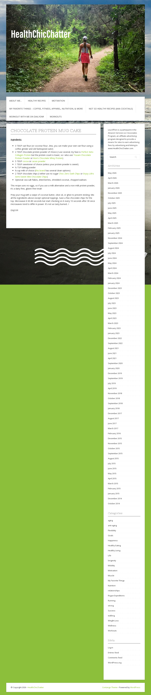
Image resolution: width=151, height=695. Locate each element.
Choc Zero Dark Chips (69, 173)
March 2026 (113, 183)
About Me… (15, 100)
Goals (110, 535)
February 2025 (114, 228)
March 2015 (113, 483)
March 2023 (113, 323)
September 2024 (115, 243)
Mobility (111, 565)
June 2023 (112, 308)
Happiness (113, 540)
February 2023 (114, 328)
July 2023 (112, 303)
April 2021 (112, 358)
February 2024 (114, 278)
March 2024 (113, 273)
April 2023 (112, 318)
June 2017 (112, 423)
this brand (40, 170)
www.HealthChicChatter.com (120, 148)
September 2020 (115, 363)
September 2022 (115, 343)
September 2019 (115, 378)
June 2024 (112, 258)
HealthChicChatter (36, 687)
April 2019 (112, 388)
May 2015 (112, 473)
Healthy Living (114, 550)
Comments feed (115, 657)
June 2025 (112, 208)
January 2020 (113, 368)
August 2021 (113, 348)
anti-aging (112, 525)
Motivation (58, 100)
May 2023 (112, 313)
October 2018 (114, 398)
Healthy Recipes (37, 100)
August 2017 (113, 418)
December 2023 (115, 288)
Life (109, 555)
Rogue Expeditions (116, 595)
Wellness (112, 625)
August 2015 (113, 458)
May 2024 (112, 263)
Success (111, 610)
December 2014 (115, 498)
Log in (110, 647)
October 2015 (114, 448)
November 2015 (115, 443)
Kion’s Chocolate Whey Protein (48, 158)
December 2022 (115, 338)
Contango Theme (110, 687)
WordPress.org (114, 662)
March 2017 (113, 428)
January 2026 (113, 188)
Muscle (111, 575)
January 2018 (113, 408)
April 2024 (112, 268)
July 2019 (112, 383)
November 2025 (115, 193)
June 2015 (112, 468)
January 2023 (113, 333)
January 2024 (113, 283)
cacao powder (38, 161)
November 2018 (115, 393)
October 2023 (114, 293)
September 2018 (115, 403)
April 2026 (112, 178)
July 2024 (112, 253)
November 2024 (115, 238)
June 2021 (112, 353)
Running (111, 600)
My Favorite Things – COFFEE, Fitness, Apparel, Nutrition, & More (46, 108)
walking (111, 615)
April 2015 (112, 478)
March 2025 (113, 223)
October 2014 (114, 503)
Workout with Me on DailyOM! (26, 116)
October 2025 (114, 198)
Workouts (56, 116)
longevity (112, 560)
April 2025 (112, 218)
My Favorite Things (116, 580)
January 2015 (113, 493)
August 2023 (113, 298)
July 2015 (112, 463)
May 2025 (112, 213)
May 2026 (112, 173)
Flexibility (112, 530)
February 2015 (114, 488)
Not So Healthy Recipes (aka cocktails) (111, 108)
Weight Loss (113, 620)
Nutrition (112, 585)
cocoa (26, 161)
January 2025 (113, 233)
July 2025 (112, 203)
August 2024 (113, 248)
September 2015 (115, 453)
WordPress (135, 687)
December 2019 (115, 373)
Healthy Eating (114, 545)
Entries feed (113, 652)
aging (110, 520)
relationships (114, 590)
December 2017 (115, 413)
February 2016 (114, 433)
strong (111, 605)
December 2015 (115, 438)
